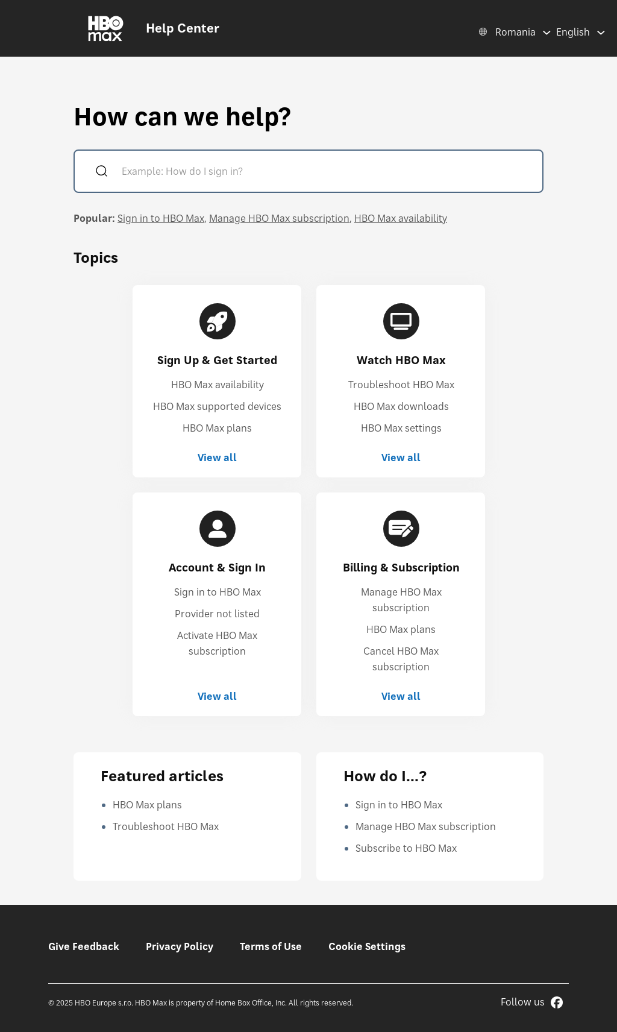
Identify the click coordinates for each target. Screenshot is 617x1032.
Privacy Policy (179, 946)
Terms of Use (271, 946)
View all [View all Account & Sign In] (217, 696)
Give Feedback (83, 946)
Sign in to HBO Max (160, 218)
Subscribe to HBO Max (406, 848)
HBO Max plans (217, 428)
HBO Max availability (400, 218)
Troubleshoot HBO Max (401, 384)
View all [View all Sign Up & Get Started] (217, 457)
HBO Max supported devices (217, 406)
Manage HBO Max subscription (279, 218)
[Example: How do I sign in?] (326, 172)
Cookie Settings (367, 946)
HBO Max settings (401, 428)
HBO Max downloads (401, 406)
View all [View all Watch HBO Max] (401, 457)
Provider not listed (217, 613)
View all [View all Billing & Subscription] (401, 696)
